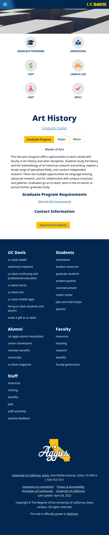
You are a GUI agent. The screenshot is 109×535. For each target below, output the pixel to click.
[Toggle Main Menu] (5, 4)
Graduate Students (67, 274)
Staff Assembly (17, 411)
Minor (77, 139)
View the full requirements (54, 201)
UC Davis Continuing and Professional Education (23, 276)
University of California (70, 491)
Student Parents (66, 281)
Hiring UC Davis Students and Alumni (26, 309)
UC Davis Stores (17, 285)
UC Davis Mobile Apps (21, 299)
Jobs (10, 404)
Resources (62, 336)
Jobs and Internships (69, 302)
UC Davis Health (17, 260)
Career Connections (20, 343)
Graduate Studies (54, 128)
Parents (61, 309)
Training (13, 390)
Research (61, 350)
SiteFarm (72, 514)
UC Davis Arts (16, 292)
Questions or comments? (38, 487)
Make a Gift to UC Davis (22, 318)
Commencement (66, 288)
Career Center (64, 295)
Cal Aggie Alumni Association (26, 336)
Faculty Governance (68, 364)
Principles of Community (37, 491)
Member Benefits (19, 350)
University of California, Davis (30, 475)
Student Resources (67, 267)
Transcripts (14, 357)
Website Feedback (19, 418)
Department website (53, 225)
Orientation (63, 260)
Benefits (61, 357)
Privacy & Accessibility (70, 487)
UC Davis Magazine (19, 364)
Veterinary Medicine (20, 267)
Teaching (61, 343)
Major (62, 139)
